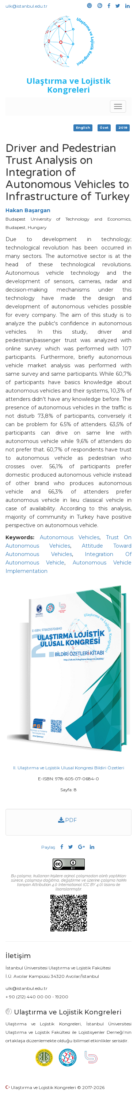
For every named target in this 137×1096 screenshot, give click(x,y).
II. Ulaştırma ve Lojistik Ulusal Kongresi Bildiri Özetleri (68, 767)
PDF (68, 820)
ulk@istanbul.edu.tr (26, 6)
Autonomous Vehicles (70, 537)
